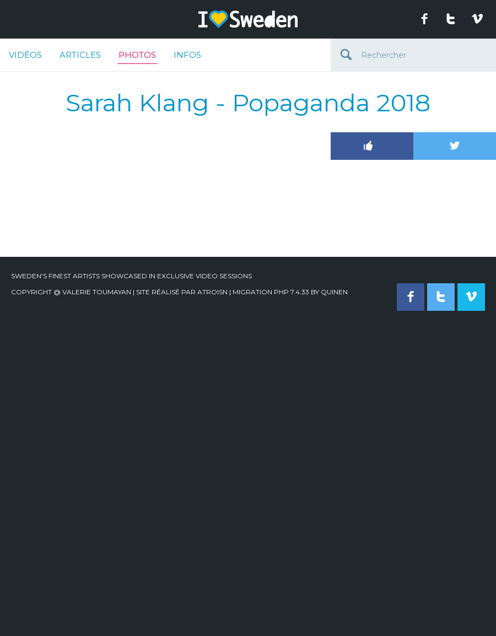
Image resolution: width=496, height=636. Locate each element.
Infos (187, 55)
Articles (80, 55)
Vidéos (25, 55)
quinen (334, 292)
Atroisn (212, 292)
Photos (137, 57)
